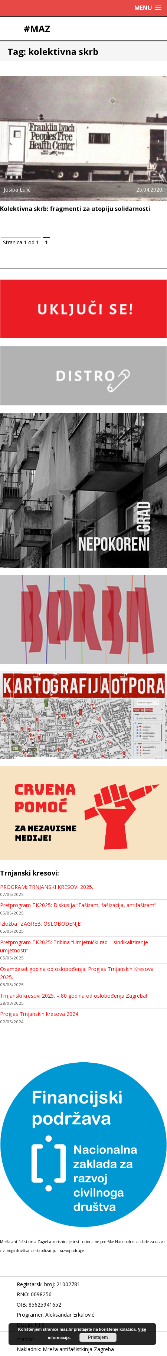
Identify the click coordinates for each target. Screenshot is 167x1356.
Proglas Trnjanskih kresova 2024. (39, 1013)
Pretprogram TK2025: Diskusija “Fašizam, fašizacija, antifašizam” (78, 905)
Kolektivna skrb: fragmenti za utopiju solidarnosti (75, 209)
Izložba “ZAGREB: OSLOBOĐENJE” (41, 923)
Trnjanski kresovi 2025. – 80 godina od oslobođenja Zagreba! (73, 995)
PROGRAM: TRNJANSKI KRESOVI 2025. (46, 886)
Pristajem (98, 1337)
